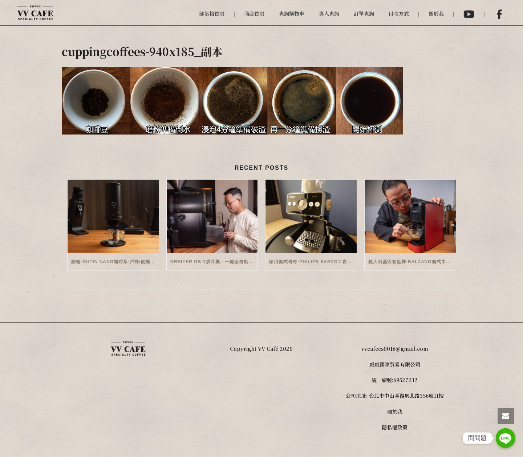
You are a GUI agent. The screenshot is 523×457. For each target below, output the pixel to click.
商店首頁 (254, 13)
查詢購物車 (291, 13)
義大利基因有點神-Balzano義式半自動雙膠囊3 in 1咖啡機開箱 (412, 261)
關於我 (436, 13)
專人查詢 (329, 13)
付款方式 (399, 13)
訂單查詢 (364, 13)
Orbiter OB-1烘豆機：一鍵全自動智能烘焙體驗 (214, 261)
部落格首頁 (211, 13)
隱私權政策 (395, 427)
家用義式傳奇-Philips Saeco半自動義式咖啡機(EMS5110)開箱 (313, 261)
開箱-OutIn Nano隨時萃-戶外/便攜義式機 (115, 261)
